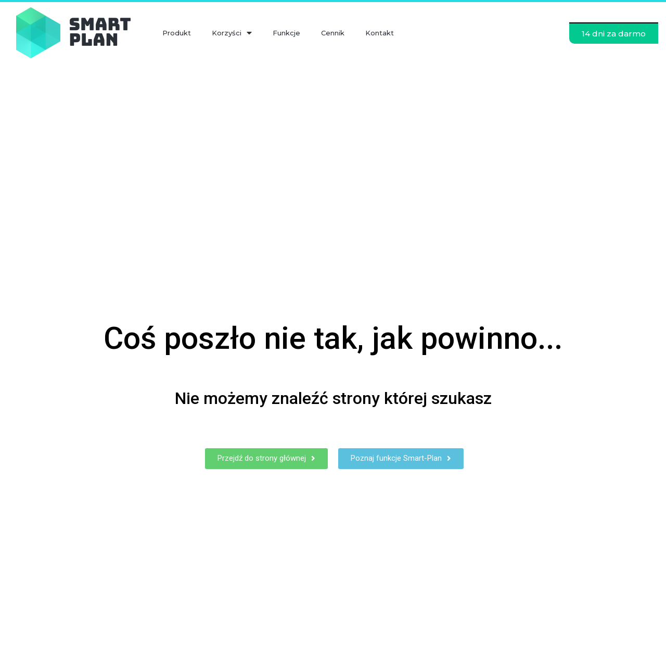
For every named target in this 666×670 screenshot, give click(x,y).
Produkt (176, 33)
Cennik (332, 33)
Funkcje (286, 33)
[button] (613, 33)
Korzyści (232, 33)
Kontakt (379, 33)
